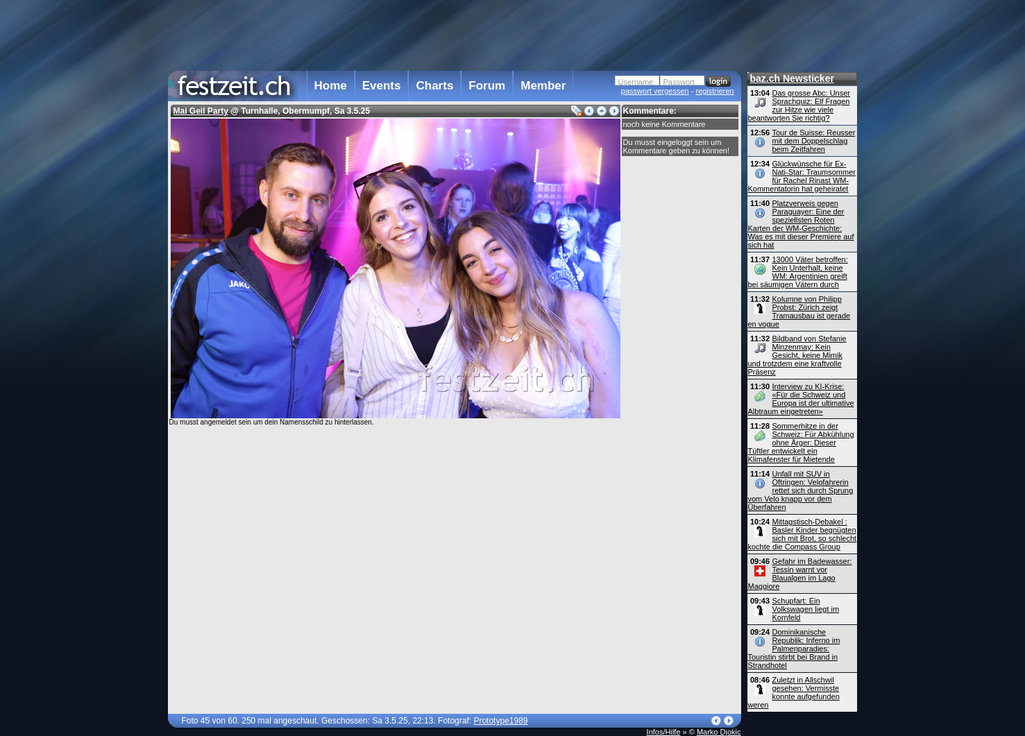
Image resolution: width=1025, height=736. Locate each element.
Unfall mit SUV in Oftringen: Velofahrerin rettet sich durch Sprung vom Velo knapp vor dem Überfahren (801, 490)
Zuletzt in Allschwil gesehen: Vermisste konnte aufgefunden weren (794, 692)
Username (636, 82)
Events (381, 85)
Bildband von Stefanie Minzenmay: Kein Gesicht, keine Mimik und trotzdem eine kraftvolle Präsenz (797, 355)
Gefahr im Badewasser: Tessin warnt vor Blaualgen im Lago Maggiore (800, 573)
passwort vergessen (655, 91)
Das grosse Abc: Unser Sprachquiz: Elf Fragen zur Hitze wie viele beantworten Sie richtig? (799, 105)
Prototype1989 (500, 721)
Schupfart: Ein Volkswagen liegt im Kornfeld (806, 609)
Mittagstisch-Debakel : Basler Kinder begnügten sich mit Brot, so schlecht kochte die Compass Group (802, 534)
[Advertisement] (454, 34)
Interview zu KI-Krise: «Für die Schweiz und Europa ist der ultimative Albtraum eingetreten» (801, 399)
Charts (434, 85)
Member (543, 85)
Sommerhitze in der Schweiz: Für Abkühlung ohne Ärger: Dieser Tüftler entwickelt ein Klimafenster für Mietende (801, 442)
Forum (486, 85)
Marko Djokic (719, 732)
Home (330, 85)
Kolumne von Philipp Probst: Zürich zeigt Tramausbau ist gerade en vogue (799, 311)
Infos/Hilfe (664, 732)
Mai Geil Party (200, 111)
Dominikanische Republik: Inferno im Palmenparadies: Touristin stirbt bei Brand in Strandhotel (794, 648)
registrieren (714, 91)
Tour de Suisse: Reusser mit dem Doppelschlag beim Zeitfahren (814, 140)
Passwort (679, 82)
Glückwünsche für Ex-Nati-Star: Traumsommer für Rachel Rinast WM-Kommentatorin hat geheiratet (802, 176)
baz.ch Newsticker (792, 78)
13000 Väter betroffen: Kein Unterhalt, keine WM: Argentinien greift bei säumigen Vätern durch (798, 272)
